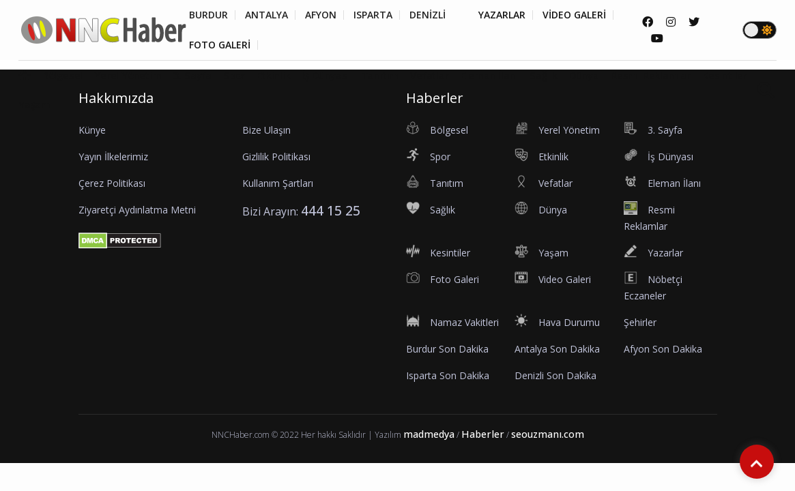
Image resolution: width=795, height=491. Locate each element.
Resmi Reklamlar (651, 75)
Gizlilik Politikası (276, 156)
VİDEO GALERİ (574, 15)
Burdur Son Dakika (447, 348)
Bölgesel (62, 75)
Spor (234, 75)
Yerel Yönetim (127, 75)
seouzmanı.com (547, 434)
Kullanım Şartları (277, 183)
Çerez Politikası (111, 183)
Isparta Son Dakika (447, 375)
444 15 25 (330, 210)
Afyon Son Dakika (663, 348)
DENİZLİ (427, 15)
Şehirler (640, 322)
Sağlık (544, 75)
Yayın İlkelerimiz (113, 156)
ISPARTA (372, 15)
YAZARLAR (501, 15)
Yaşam (34, 104)
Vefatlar (429, 75)
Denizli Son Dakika (555, 375)
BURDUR (208, 15)
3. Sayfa (192, 75)
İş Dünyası (326, 75)
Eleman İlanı (490, 75)
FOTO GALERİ (219, 45)
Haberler (482, 434)
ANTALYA (266, 15)
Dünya (584, 75)
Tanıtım (380, 75)
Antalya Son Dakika (557, 348)
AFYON (320, 15)
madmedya (428, 434)
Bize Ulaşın (266, 129)
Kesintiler (724, 75)
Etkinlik (273, 75)
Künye (92, 129)
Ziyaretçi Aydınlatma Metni (137, 209)
